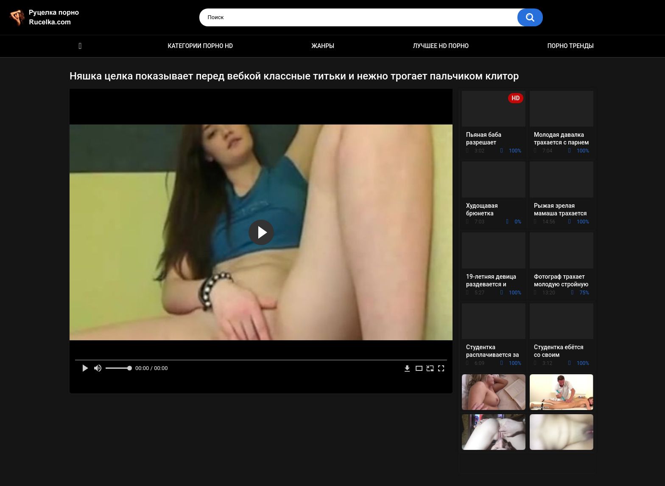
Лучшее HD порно (441, 45)
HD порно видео (80, 46)
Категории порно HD (200, 45)
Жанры (323, 45)
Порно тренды (571, 45)
